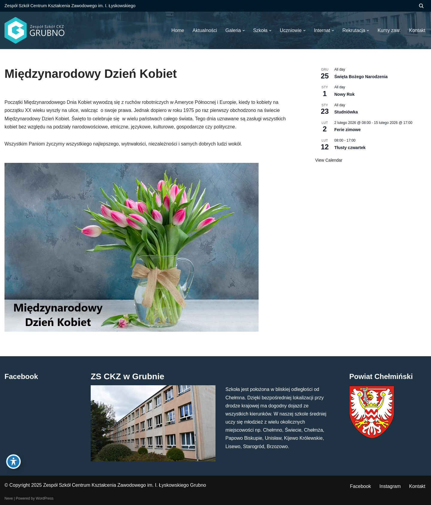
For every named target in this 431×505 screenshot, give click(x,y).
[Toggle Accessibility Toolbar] (13, 461)
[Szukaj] (421, 6)
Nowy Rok (344, 94)
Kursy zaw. (388, 30)
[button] (243, 30)
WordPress (45, 498)
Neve (8, 498)
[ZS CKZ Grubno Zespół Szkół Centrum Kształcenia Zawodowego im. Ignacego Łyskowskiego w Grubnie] (34, 30)
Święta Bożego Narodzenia (361, 76)
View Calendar (328, 160)
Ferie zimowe (347, 129)
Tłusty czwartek (349, 147)
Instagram (390, 486)
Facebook (360, 486)
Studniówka (346, 112)
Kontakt (417, 486)
